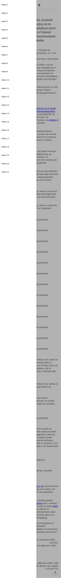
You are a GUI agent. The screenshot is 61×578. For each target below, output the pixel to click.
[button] (18, 5)
